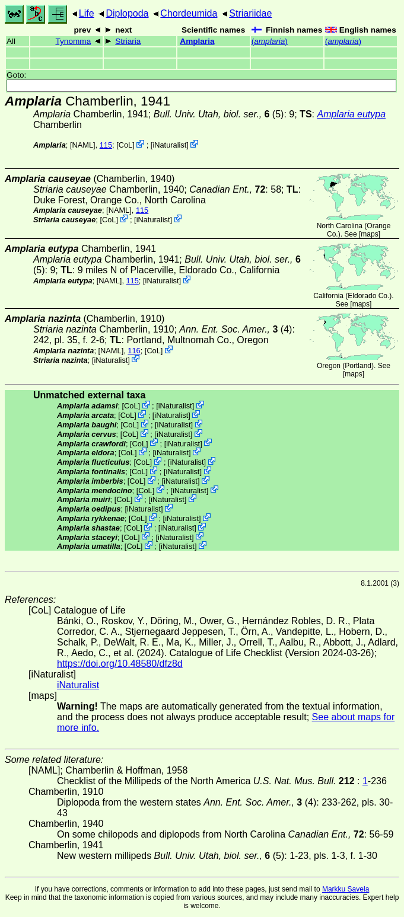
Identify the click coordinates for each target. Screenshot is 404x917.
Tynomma (73, 41)
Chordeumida (188, 13)
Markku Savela (345, 889)
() (270, 41)
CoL (125, 144)
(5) (219, 114)
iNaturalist (169, 144)
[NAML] (83, 144)
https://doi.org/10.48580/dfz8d (120, 664)
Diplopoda (127, 13)
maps (369, 234)
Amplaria (197, 41)
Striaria (128, 41)
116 (134, 350)
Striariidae (250, 13)
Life (86, 13)
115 (106, 144)
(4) (235, 329)
